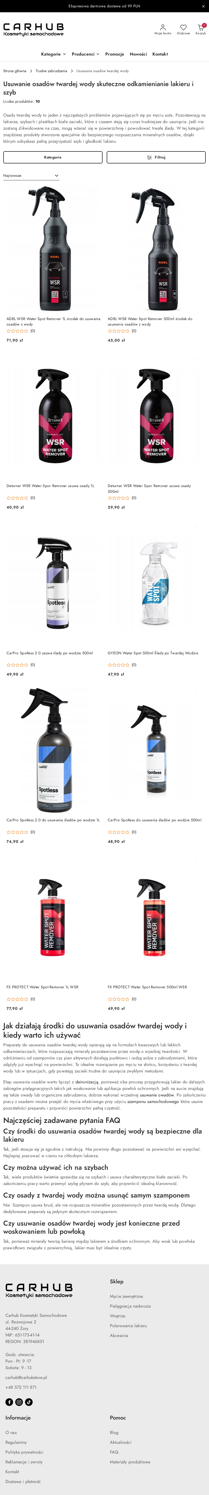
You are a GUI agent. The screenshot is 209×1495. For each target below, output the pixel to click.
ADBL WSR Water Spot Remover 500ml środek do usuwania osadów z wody (150, 321)
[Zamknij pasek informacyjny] (203, 6)
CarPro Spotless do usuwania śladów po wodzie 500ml (154, 820)
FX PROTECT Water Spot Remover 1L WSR (42, 987)
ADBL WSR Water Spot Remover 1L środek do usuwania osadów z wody (54, 321)
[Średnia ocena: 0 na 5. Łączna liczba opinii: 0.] (21, 331)
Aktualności (120, 1442)
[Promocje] (114, 55)
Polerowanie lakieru (128, 1326)
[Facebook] (9, 1402)
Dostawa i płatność (23, 1482)
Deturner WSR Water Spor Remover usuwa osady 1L (50, 485)
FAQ (114, 1452)
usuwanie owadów (157, 1095)
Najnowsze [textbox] (12, 175)
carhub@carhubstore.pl (26, 1378)
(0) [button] (32, 331)
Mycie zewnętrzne (126, 1296)
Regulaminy (16, 1442)
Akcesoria (119, 1336)
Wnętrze (117, 1316)
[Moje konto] (163, 30)
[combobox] (31, 175)
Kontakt (12, 1472)
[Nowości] (138, 55)
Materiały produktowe (130, 1462)
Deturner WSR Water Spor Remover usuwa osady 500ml (149, 488)
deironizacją (86, 1082)
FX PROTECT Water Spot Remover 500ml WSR (147, 987)
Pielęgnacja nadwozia (130, 1306)
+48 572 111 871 (20, 1387)
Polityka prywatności (24, 1452)
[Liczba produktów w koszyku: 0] (201, 30)
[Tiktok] (29, 1402)
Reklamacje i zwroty (23, 1462)
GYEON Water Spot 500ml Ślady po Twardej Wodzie (153, 653)
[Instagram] (19, 1402)
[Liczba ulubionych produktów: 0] (183, 30)
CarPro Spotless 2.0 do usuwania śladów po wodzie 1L (53, 820)
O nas (11, 1433)
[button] (53, 55)
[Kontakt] (160, 55)
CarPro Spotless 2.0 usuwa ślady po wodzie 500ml (50, 653)
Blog (114, 1433)
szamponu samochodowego (153, 1102)
